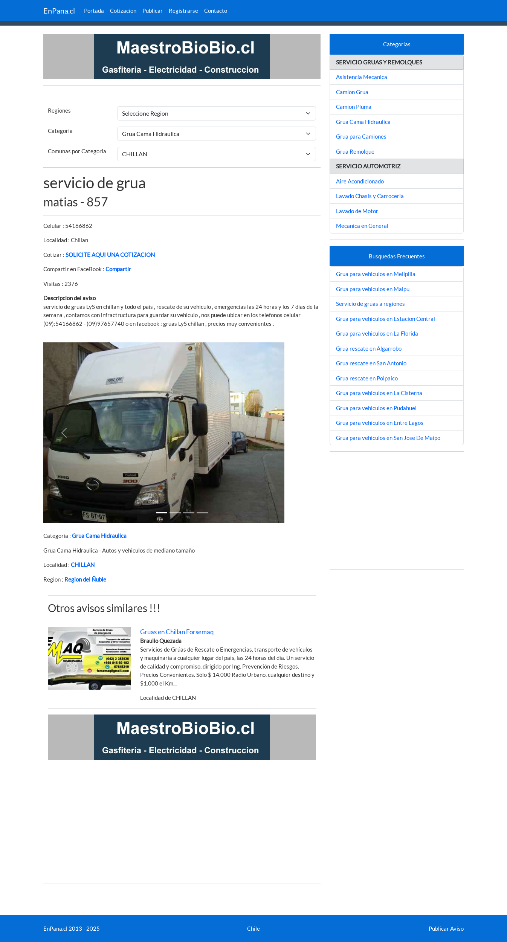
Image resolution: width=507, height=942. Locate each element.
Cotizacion (123, 10)
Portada (94, 10)
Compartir (118, 269)
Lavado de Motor (357, 211)
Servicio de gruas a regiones (370, 303)
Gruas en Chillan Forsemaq (177, 632)
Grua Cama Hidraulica (99, 535)
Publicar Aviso (446, 928)
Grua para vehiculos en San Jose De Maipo (388, 437)
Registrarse (183, 10)
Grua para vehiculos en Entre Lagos (379, 422)
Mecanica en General (362, 225)
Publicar (152, 10)
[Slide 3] (202, 512)
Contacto (215, 10)
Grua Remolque (355, 151)
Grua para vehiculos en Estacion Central (385, 318)
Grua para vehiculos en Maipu (372, 289)
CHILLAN (83, 564)
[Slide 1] (161, 512)
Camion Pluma (353, 106)
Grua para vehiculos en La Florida (377, 333)
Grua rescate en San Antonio (371, 363)
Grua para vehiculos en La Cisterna (379, 392)
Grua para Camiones (361, 136)
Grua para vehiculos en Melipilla (375, 273)
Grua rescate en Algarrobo (369, 348)
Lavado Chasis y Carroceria (370, 195)
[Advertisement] (182, 825)
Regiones (59, 110)
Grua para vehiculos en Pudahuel (376, 408)
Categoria (60, 130)
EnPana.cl (59, 10)
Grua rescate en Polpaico (367, 378)
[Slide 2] (188, 512)
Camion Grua (352, 92)
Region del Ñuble (85, 579)
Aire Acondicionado (360, 181)
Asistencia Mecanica (361, 76)
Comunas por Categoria (77, 151)
